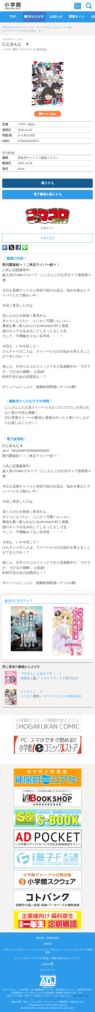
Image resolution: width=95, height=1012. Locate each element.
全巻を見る (47, 238)
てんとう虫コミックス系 (58, 27)
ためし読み (47, 114)
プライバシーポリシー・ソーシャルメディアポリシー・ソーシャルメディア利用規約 (47, 951)
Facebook (18, 247)
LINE (25, 247)
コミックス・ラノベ (33, 27)
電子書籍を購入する (47, 194)
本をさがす (15, 27)
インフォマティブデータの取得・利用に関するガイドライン (47, 958)
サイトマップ (47, 970)
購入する (47, 183)
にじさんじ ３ (32, 691)
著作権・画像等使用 (47, 937)
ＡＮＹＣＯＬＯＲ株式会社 (32, 49)
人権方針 (48, 943)
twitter (11, 247)
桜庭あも (27, 678)
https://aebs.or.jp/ (80, 996)
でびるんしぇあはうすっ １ (41, 673)
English (47, 964)
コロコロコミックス (12, 30)
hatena (4, 247)
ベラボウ (6, 49)
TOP (4, 27)
